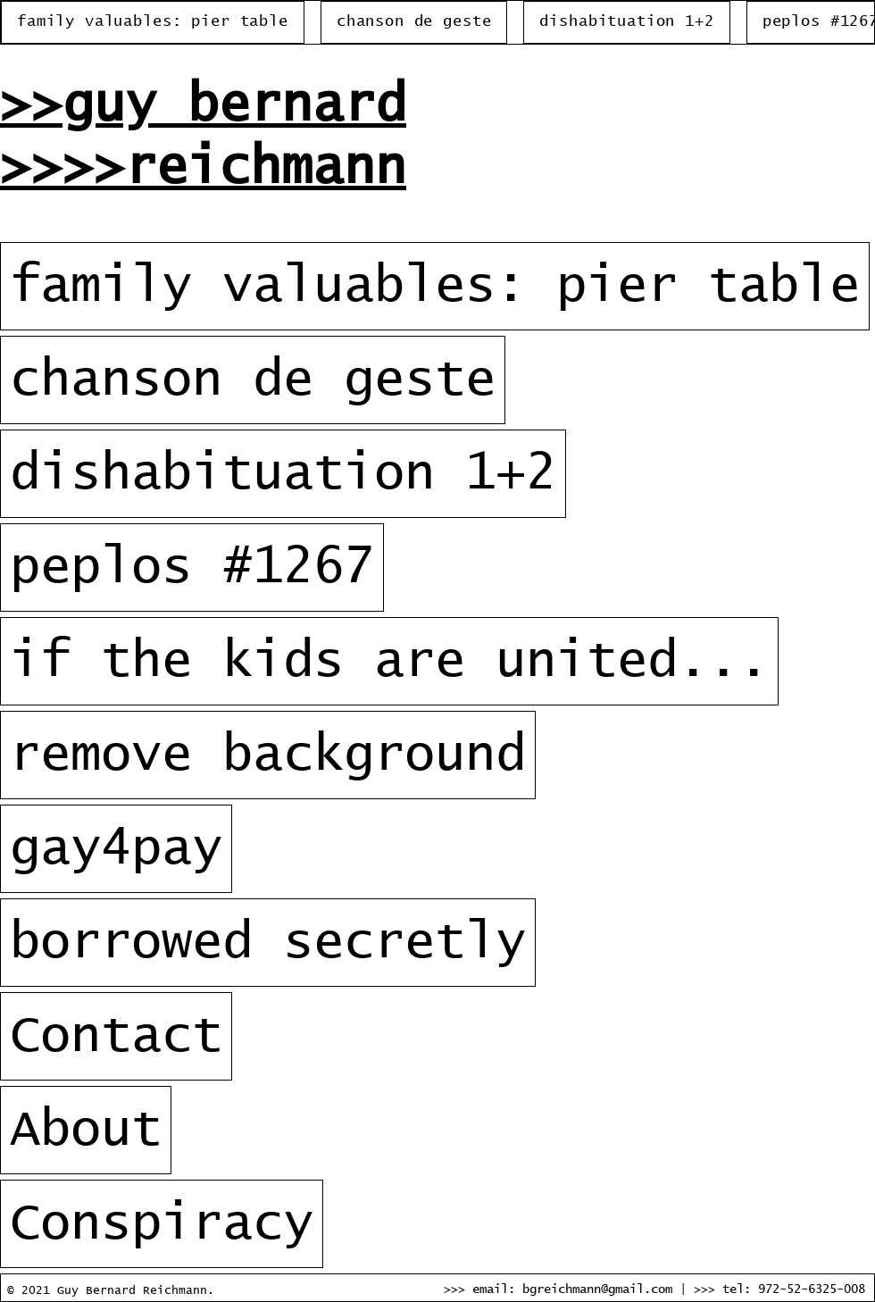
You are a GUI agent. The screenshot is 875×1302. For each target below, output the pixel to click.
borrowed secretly (268, 942)
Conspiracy (161, 1223)
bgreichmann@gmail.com (597, 1289)
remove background (268, 755)
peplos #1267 (192, 567)
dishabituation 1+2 (283, 473)
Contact (116, 1036)
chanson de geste (253, 380)
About (86, 1130)
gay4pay (116, 848)
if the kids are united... (389, 661)
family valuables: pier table (435, 286)
